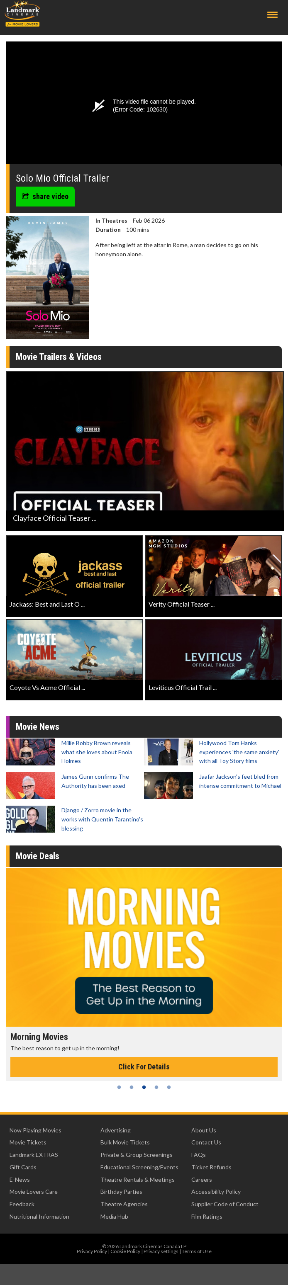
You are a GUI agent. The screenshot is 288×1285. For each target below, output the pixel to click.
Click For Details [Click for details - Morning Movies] (144, 1066)
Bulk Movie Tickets (125, 1142)
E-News (20, 1179)
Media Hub (114, 1216)
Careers (201, 1179)
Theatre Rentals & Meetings (137, 1179)
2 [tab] (131, 1087)
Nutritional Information (39, 1216)
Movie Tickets (28, 1142)
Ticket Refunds (211, 1167)
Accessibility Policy (216, 1191)
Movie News (37, 726)
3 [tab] (144, 1087)
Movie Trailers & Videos (59, 357)
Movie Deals (37, 856)
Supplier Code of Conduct (225, 1203)
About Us (203, 1130)
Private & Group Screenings (136, 1154)
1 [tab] (119, 1087)
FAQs (198, 1154)
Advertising (115, 1130)
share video (45, 196)
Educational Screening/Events (139, 1167)
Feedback (22, 1203)
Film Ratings (206, 1216)
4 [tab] (156, 1087)
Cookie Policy (125, 1251)
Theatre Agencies (124, 1203)
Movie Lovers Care (34, 1191)
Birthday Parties (121, 1191)
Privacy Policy (92, 1251)
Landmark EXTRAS (34, 1154)
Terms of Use (197, 1251)
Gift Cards (23, 1167)
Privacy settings (161, 1251)
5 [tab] (169, 1087)
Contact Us (206, 1142)
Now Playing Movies (35, 1130)
